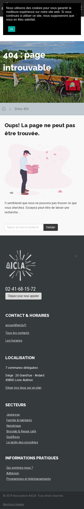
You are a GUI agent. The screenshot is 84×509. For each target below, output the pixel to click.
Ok (11, 29)
